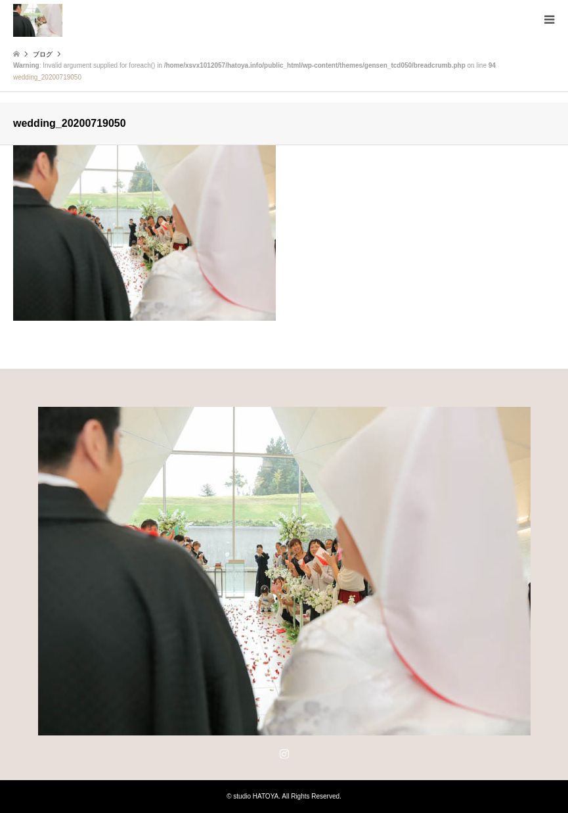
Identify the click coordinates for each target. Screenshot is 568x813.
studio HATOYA (255, 796)
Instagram (284, 753)
